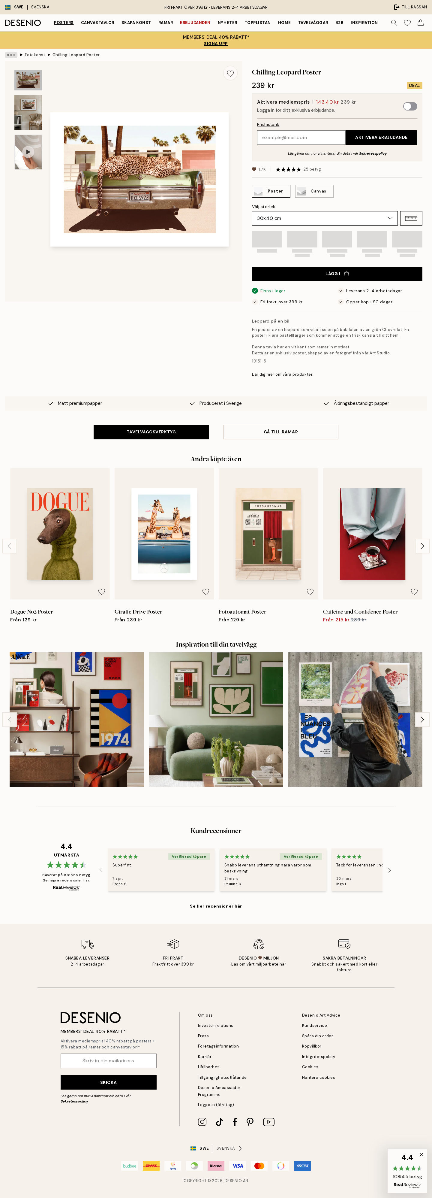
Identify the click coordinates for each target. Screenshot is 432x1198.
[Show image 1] (28, 80)
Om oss (205, 1015)
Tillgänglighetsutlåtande (222, 1077)
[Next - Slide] (422, 546)
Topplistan (257, 22)
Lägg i (337, 273)
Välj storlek (263, 206)
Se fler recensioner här (216, 906)
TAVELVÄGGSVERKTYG (151, 432)
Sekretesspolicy (373, 153)
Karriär (205, 1056)
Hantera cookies (318, 1077)
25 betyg (312, 169)
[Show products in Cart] (420, 23)
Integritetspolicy (318, 1056)
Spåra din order (317, 1036)
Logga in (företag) (216, 1104)
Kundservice (314, 1025)
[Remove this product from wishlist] (230, 73)
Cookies (310, 1066)
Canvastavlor (97, 22)
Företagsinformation (218, 1046)
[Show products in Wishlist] (407, 23)
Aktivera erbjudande (381, 137)
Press (203, 1036)
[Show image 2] (28, 112)
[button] (411, 218)
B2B (339, 22)
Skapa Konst (136, 22)
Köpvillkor (312, 1046)
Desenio (233, 1180)
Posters (64, 22)
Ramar (165, 22)
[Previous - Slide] (9, 546)
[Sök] (394, 22)
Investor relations (215, 1025)
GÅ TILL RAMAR (281, 432)
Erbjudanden (195, 22)
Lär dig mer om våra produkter (282, 374)
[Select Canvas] (314, 191)
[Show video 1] (28, 152)
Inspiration (364, 22)
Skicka (108, 1082)
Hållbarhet (208, 1066)
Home (284, 22)
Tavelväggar (313, 22)
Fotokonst (35, 54)
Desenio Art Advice (321, 1015)
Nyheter (227, 22)
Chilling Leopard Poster (76, 54)
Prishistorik (268, 124)
